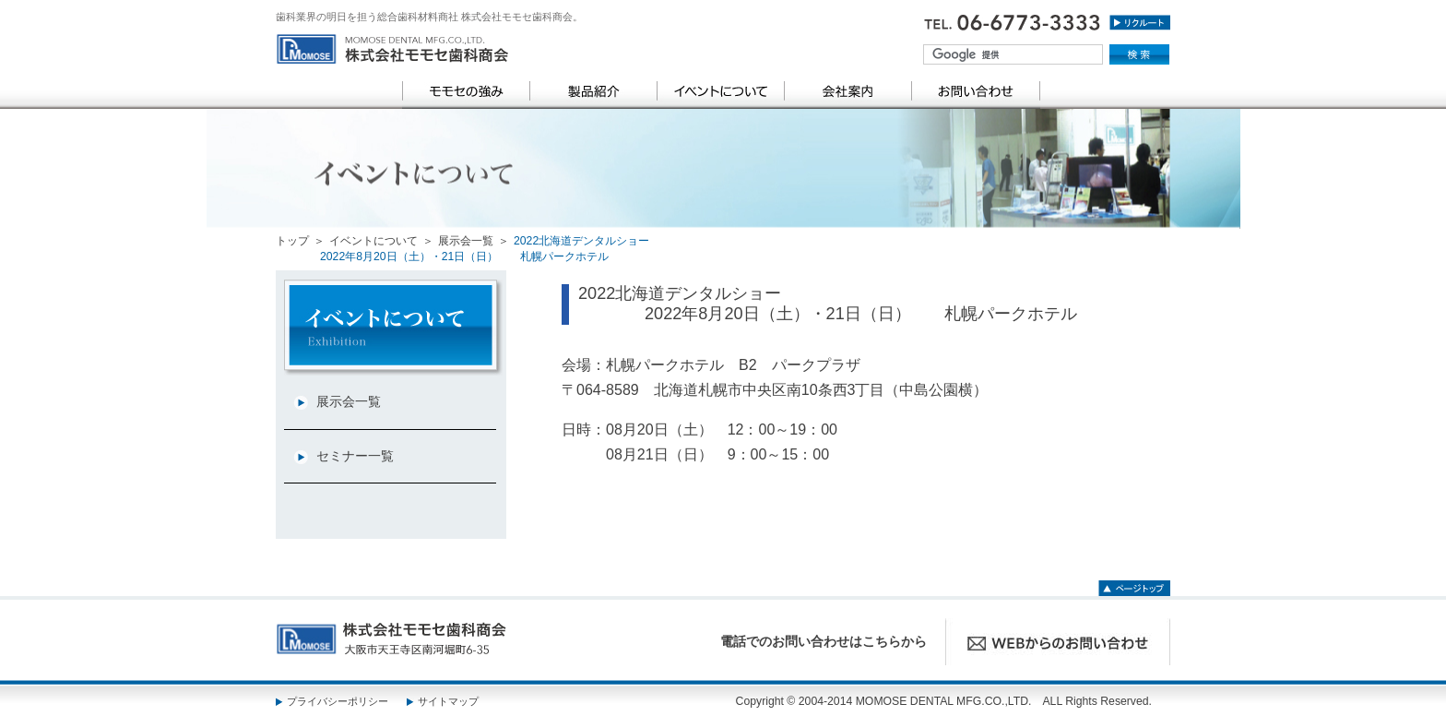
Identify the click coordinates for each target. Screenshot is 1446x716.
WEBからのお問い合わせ (1057, 641)
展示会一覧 (465, 240)
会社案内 (847, 91)
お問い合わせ (975, 91)
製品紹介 (593, 91)
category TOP (393, 328)
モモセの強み (465, 91)
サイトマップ (448, 701)
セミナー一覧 (355, 456)
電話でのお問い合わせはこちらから (823, 642)
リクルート (1139, 27)
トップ (292, 240)
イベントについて (720, 91)
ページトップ (1134, 586)
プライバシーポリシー (337, 701)
